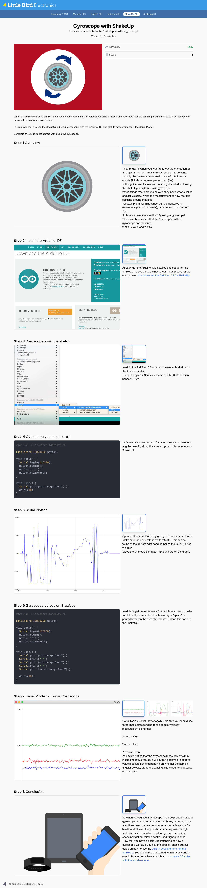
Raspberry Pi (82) (59, 14)
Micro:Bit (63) (79, 14)
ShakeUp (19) (131, 14)
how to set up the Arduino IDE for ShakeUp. (164, 275)
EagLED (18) (96, 14)
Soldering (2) (149, 14)
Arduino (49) (114, 14)
